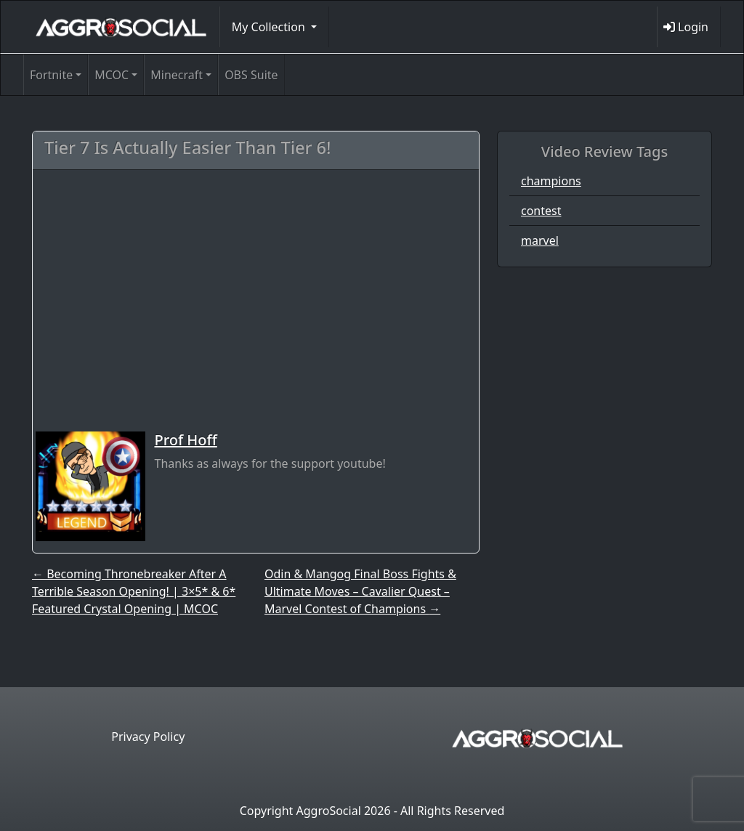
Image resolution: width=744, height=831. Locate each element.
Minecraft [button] (176, 75)
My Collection (270, 27)
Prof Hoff (185, 440)
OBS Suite (251, 75)
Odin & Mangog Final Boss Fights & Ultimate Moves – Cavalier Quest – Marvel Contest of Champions (360, 591)
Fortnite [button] (51, 75)
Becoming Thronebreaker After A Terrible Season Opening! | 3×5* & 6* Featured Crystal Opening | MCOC (133, 591)
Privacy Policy (148, 737)
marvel (540, 240)
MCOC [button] (111, 75)
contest (541, 211)
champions (551, 181)
